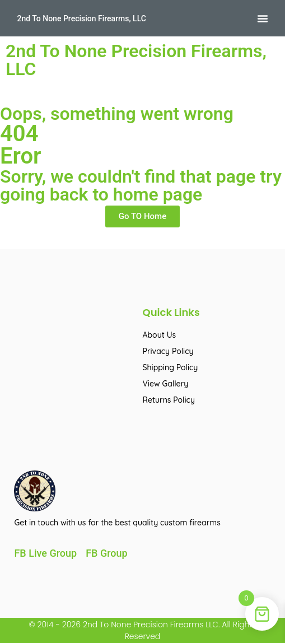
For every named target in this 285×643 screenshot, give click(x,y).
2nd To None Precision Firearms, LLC (81, 18)
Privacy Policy (168, 351)
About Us (159, 335)
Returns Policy (169, 400)
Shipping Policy (170, 367)
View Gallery (166, 384)
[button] (262, 18)
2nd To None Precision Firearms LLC (149, 624)
